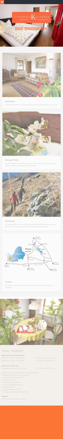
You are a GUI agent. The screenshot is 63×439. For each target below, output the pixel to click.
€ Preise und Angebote (35, 30)
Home (19, 30)
